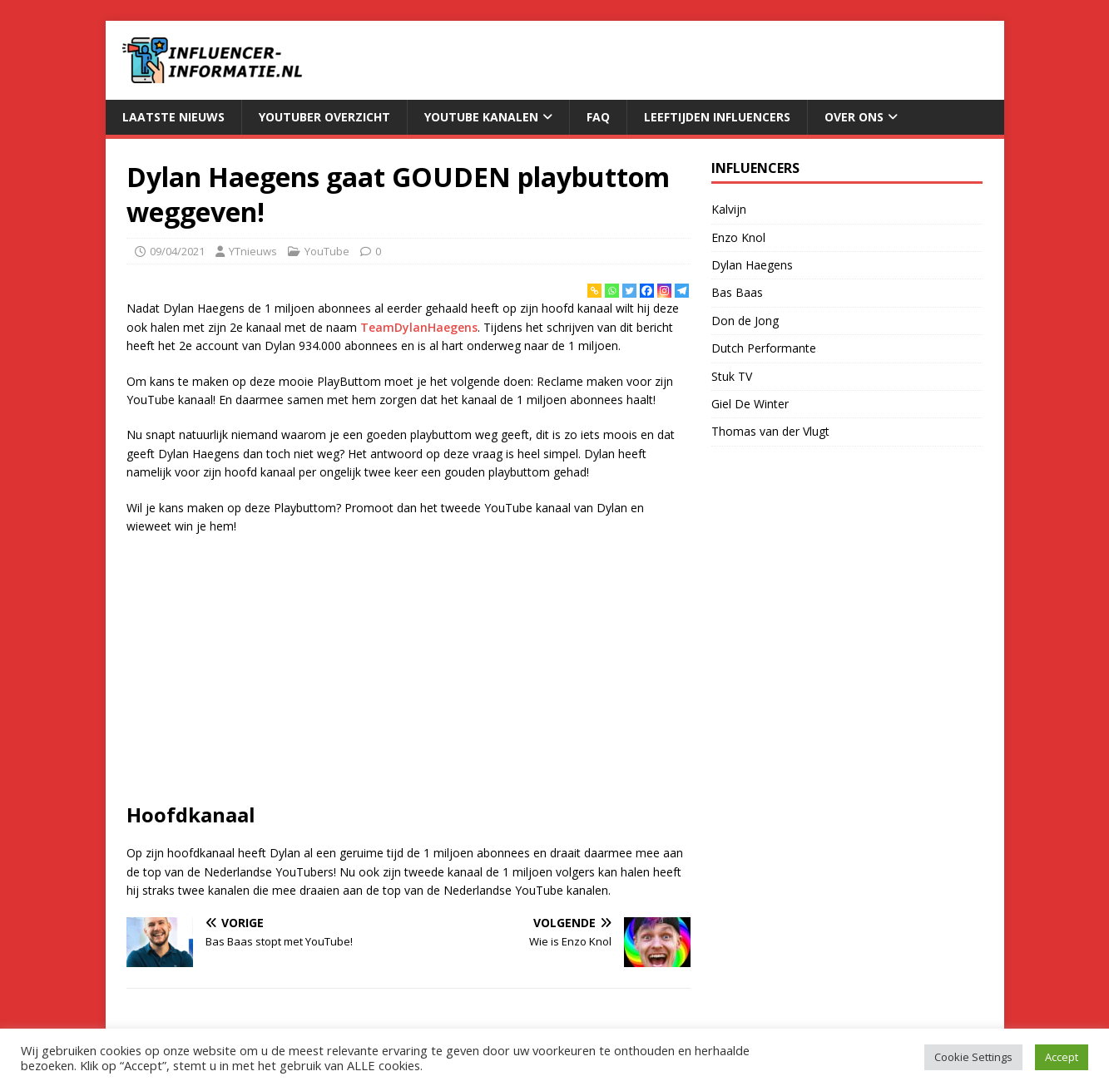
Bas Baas (737, 292)
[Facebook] (647, 291)
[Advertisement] (408, 668)
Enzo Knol (738, 237)
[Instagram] (664, 291)
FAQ (598, 117)
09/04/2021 (177, 251)
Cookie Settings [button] (973, 1056)
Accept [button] (1061, 1056)
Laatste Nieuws (173, 117)
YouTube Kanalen (481, 117)
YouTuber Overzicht (324, 117)
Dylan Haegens (752, 265)
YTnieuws (253, 251)
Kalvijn (728, 209)
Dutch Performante (763, 348)
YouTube (326, 251)
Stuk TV (731, 376)
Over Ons (854, 117)
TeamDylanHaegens (419, 327)
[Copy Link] (594, 291)
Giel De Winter (750, 404)
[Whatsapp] (612, 291)
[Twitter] (629, 291)
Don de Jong (745, 320)
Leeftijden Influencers (717, 117)
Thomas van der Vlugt (770, 431)
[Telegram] (682, 291)
